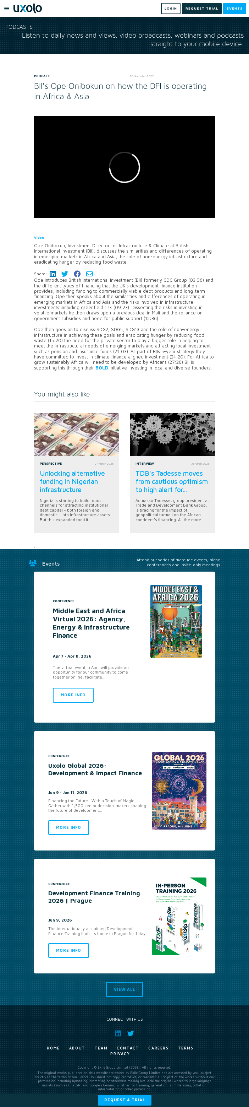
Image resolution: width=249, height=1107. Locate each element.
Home (53, 1048)
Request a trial (124, 1099)
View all (124, 989)
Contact (128, 1048)
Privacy (120, 1054)
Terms (186, 1048)
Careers (158, 1048)
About (77, 1048)
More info (73, 694)
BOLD (101, 368)
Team (101, 1048)
